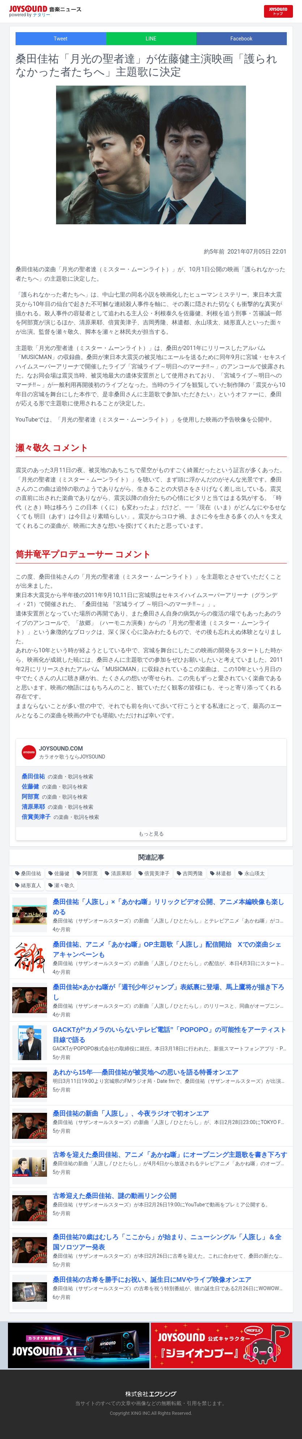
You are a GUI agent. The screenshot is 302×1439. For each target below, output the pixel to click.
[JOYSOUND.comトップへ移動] (278, 11)
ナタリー (41, 14)
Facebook (241, 39)
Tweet (61, 39)
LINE (151, 39)
